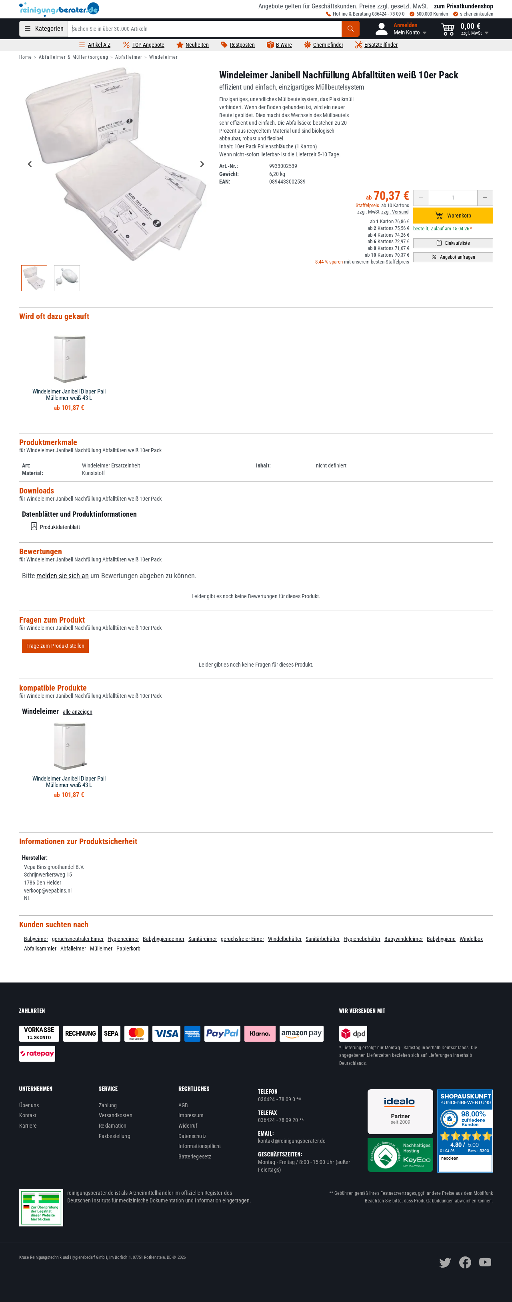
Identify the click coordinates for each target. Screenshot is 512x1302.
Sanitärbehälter (323, 939)
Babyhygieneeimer (163, 939)
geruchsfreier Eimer (242, 939)
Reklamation (113, 1125)
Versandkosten (115, 1115)
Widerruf (188, 1125)
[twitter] (445, 1262)
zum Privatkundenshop (463, 6)
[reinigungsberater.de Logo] (59, 9)
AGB (183, 1105)
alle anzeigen (77, 712)
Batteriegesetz (194, 1156)
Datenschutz (192, 1136)
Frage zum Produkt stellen (55, 646)
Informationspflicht (199, 1146)
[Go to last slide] (30, 164)
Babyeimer (36, 939)
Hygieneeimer (123, 939)
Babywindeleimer (403, 939)
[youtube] (485, 1262)
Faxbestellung (114, 1136)
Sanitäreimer (202, 939)
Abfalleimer (128, 57)
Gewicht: (229, 174)
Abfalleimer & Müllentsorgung (73, 57)
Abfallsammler (40, 948)
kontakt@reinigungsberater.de (292, 1141)
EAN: (224, 181)
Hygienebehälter (362, 939)
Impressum (191, 1115)
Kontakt (28, 1115)
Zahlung (108, 1105)
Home (25, 57)
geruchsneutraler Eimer (78, 939)
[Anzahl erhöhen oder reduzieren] (453, 198)
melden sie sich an (62, 576)
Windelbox (471, 939)
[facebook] (465, 1262)
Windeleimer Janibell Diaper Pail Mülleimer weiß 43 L (69, 395)
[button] (400, 29)
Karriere (28, 1125)
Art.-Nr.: (228, 166)
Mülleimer (101, 948)
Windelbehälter (285, 939)
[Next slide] (202, 164)
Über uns (29, 1105)
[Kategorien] (43, 29)
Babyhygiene (441, 939)
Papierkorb (128, 948)
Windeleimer (163, 57)
